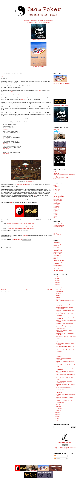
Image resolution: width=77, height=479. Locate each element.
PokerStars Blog (57, 190)
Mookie (11, 202)
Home (26, 289)
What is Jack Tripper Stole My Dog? (42, 22)
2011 (56, 278)
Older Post (49, 289)
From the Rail (56, 207)
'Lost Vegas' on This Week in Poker (61, 177)
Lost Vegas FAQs (30, 22)
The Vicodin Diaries (58, 270)
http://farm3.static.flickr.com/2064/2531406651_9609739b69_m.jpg (21, 226)
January (58, 410)
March (57, 406)
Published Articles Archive (59, 226)
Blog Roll (55, 233)
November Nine (57, 252)
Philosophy (56, 249)
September (58, 291)
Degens (55, 247)
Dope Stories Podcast (48, 20)
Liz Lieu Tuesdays (57, 262)
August (57, 293)
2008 (56, 284)
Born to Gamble (57, 265)
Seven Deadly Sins (58, 266)
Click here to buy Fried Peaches (38, 39)
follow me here (14, 91)
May (57, 299)
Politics (55, 257)
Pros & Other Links (57, 234)
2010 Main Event (57, 250)
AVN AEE (55, 268)
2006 (56, 414)
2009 (56, 282)
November (58, 287)
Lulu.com (58, 83)
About (58, 129)
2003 (56, 420)
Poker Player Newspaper (59, 195)
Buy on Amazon (57, 123)
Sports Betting (56, 255)
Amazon (62, 83)
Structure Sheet (6, 129)
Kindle (66, 83)
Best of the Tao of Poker (59, 223)
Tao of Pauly (26, 20)
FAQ (19, 94)
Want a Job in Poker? (58, 178)
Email (55, 129)
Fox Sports (56, 211)
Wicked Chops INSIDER (59, 196)
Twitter (39, 90)
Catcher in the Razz (60, 353)
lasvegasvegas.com (46, 85)
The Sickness (56, 173)
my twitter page (23, 99)
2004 (56, 418)
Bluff (54, 217)
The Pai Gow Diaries (58, 260)
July (57, 295)
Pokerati (35, 195)
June (57, 297)
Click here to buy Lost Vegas (39, 66)
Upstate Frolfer (57, 204)
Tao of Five (56, 263)
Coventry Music (33, 20)
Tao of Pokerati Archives (59, 225)
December (58, 286)
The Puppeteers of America (59, 171)
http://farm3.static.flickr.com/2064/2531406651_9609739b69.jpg (20, 228)
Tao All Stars (56, 253)
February (58, 408)
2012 (56, 276)
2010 (56, 280)
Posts (56, 455)
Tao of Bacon (40, 20)
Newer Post (3, 289)
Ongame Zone (57, 206)
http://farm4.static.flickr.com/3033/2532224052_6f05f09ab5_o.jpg (20, 223)
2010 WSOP (56, 242)
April (57, 404)
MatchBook (56, 213)
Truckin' (55, 216)
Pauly (3, 76)
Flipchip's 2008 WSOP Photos (22, 184)
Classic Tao (56, 244)
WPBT (55, 258)
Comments (57, 458)
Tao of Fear (56, 214)
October (58, 289)
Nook (69, 83)
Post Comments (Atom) (11, 291)
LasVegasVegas (57, 203)
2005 (56, 416)
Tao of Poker (25, 235)
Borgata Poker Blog (58, 200)
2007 (56, 412)
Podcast (55, 245)
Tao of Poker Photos (58, 236)
